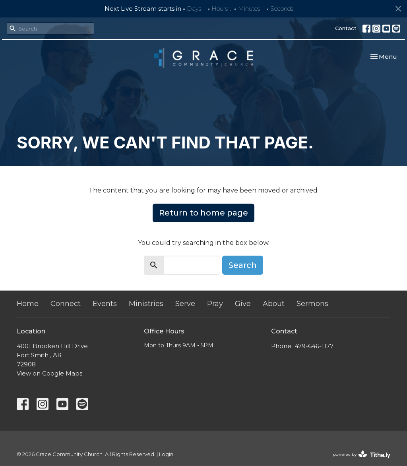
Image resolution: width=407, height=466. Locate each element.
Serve (185, 303)
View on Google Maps (49, 373)
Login (166, 454)
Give (243, 303)
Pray (215, 303)
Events (105, 303)
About (274, 303)
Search (243, 265)
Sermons (312, 303)
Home (28, 303)
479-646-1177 (314, 346)
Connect (65, 303)
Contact (346, 28)
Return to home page (203, 213)
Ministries (146, 303)
